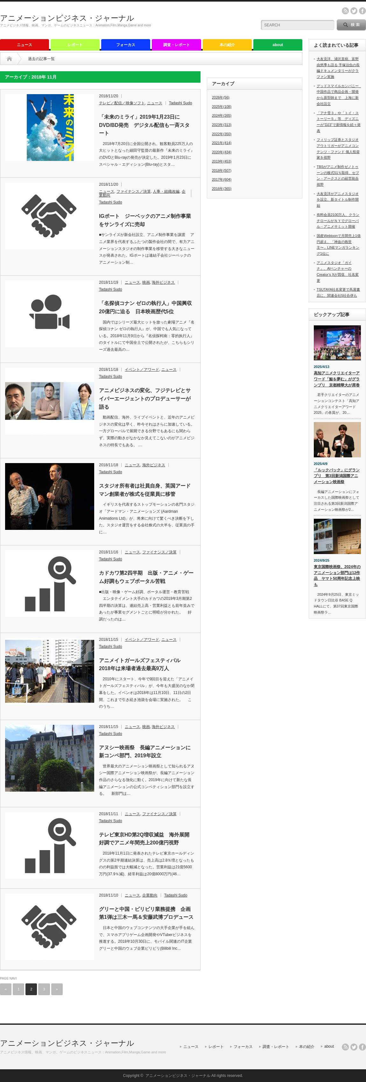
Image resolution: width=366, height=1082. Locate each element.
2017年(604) (221, 179)
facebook (362, 10)
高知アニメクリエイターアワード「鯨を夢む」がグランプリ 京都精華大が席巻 (337, 379)
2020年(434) (221, 152)
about (278, 45)
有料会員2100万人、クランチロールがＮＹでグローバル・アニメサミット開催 (338, 220)
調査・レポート (176, 45)
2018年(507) (221, 170)
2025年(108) (221, 106)
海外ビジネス (163, 282)
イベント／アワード (142, 369)
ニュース (24, 45)
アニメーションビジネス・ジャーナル (67, 18)
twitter (353, 10)
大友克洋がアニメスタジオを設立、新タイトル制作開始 (338, 199)
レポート (75, 45)
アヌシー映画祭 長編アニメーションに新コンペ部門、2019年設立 (145, 752)
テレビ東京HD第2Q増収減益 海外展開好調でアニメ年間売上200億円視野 (144, 839)
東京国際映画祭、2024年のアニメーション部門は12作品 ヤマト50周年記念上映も (337, 576)
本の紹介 (227, 45)
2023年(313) (221, 125)
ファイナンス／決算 (133, 191)
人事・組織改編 (166, 191)
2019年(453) (221, 161)
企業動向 (150, 895)
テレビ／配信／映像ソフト (122, 103)
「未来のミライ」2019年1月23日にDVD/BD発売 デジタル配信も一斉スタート (144, 125)
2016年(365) (221, 189)
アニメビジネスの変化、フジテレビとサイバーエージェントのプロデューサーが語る (145, 398)
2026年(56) (220, 97)
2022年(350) (221, 134)
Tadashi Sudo (180, 103)
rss (345, 10)
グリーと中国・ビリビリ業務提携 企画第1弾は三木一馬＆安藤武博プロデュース (146, 913)
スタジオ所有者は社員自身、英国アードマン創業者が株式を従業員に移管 (145, 490)
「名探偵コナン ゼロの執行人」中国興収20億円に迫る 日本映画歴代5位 (145, 307)
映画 (146, 282)
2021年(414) (221, 143)
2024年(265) (221, 115)
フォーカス (125, 45)
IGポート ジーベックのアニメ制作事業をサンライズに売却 (145, 220)
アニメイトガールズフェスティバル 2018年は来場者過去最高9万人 (142, 664)
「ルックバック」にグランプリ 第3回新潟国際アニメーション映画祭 (337, 476)
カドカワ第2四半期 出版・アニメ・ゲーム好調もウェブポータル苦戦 (146, 577)
